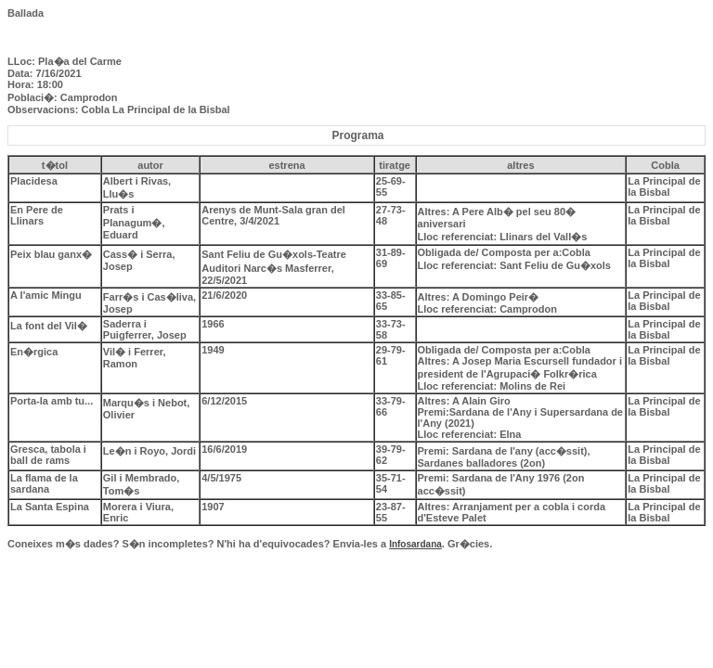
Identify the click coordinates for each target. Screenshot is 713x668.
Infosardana (415, 544)
